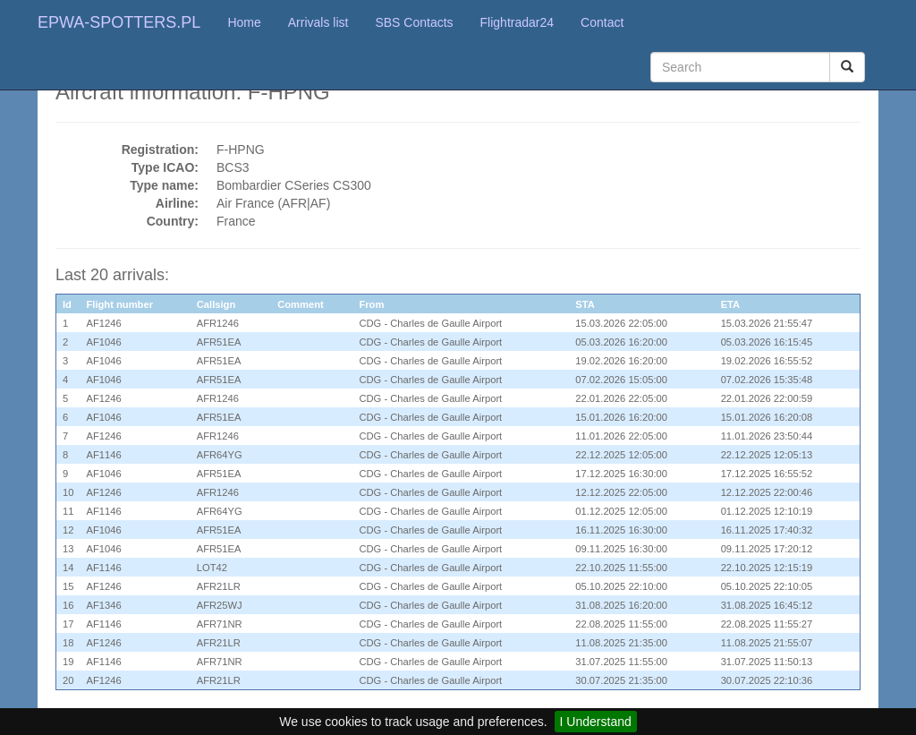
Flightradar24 (517, 22)
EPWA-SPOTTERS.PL (119, 22)
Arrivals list (318, 22)
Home (243, 22)
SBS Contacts (414, 22)
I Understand (596, 721)
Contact (602, 22)
